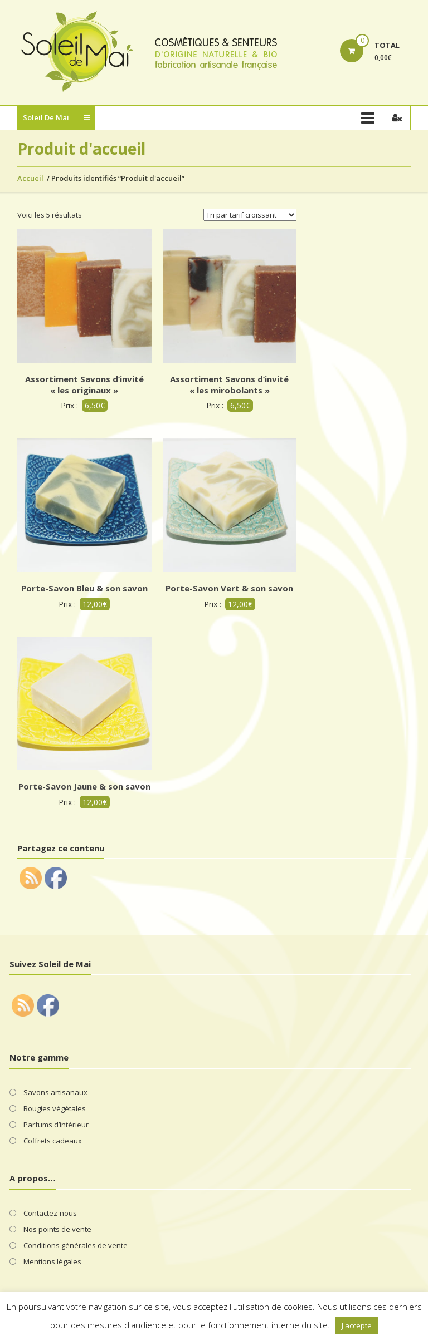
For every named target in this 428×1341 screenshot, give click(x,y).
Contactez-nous (50, 1213)
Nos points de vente (57, 1229)
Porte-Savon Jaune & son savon (84, 786)
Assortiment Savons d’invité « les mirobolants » (229, 384)
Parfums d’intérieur (56, 1125)
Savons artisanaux (55, 1092)
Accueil (30, 178)
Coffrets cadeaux (52, 1141)
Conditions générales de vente (75, 1245)
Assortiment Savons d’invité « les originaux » (84, 384)
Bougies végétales (54, 1108)
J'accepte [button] (357, 1325)
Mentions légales (52, 1261)
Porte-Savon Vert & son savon (229, 588)
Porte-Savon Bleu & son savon (84, 588)
